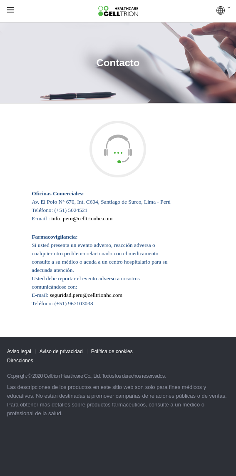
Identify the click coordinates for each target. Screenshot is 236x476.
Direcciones (20, 361)
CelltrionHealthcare (118, 11)
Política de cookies (112, 351)
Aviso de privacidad (61, 351)
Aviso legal (19, 351)
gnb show (10, 10)
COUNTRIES (223, 10)
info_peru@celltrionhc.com (81, 218)
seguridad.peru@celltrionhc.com (86, 295)
